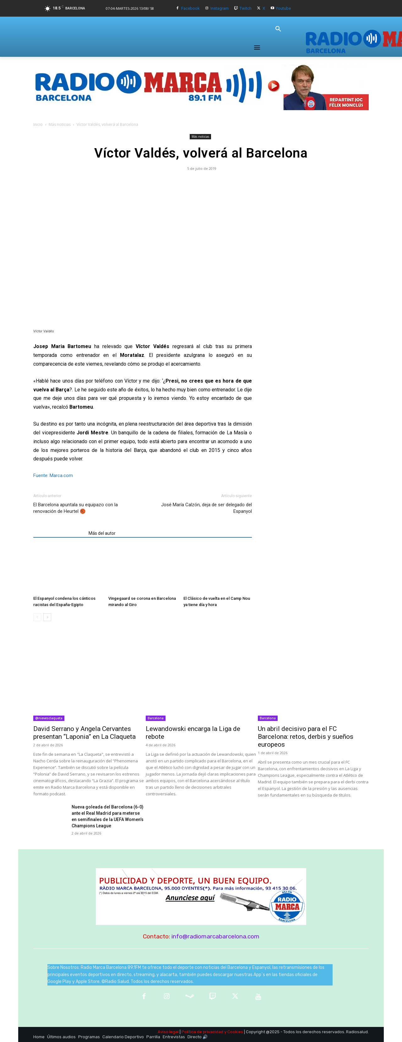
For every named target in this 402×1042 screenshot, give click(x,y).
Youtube (283, 8)
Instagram (219, 8)
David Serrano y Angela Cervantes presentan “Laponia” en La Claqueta (84, 732)
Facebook (190, 8)
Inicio (38, 124)
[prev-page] (37, 617)
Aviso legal (168, 1031)
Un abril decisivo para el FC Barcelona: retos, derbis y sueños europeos (305, 736)
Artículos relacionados (59, 533)
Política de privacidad (202, 1031)
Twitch (246, 8)
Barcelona (156, 718)
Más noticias (60, 124)
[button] (278, 29)
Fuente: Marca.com (53, 475)
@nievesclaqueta (48, 718)
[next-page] (47, 617)
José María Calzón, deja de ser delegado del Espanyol (206, 508)
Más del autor (102, 533)
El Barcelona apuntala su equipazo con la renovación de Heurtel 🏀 (75, 508)
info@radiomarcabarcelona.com (215, 936)
